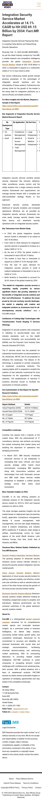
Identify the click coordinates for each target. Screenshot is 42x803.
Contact (38, 788)
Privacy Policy (27, 788)
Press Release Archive (24, 779)
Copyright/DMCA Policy (10, 788)
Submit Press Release (12, 783)
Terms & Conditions (30, 783)
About (11, 779)
